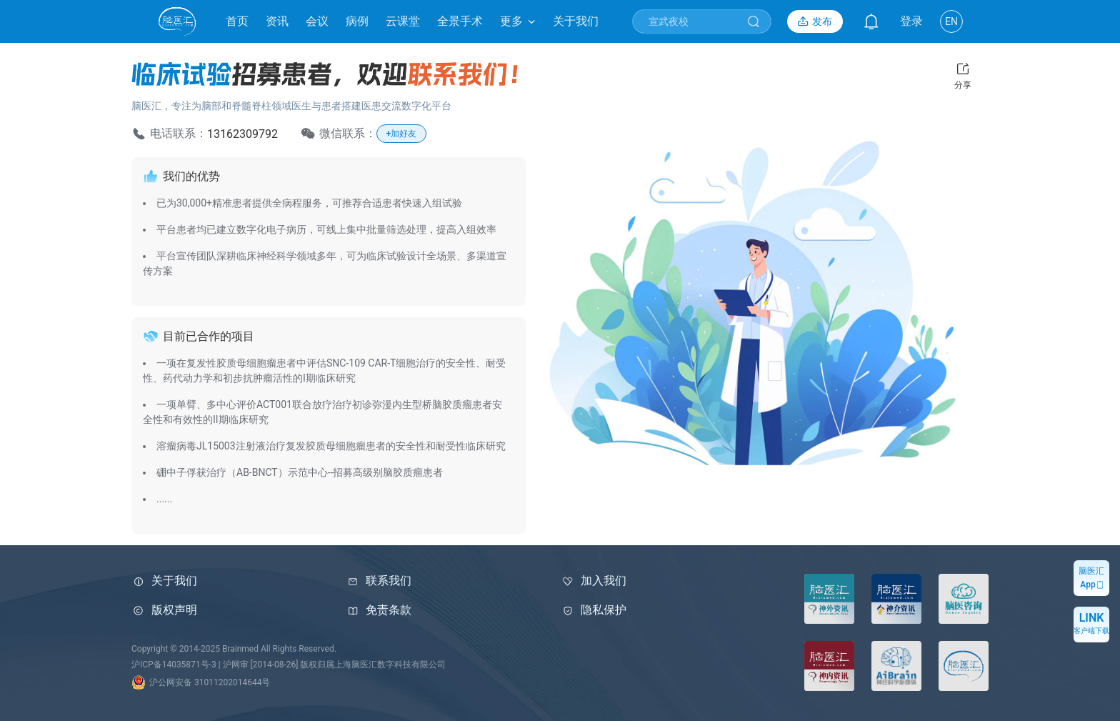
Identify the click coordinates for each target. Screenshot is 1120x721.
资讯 (277, 21)
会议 (317, 21)
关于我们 (576, 21)
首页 (237, 21)
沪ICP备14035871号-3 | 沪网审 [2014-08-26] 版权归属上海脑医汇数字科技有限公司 (288, 665)
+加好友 (401, 134)
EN (951, 21)
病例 (357, 21)
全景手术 (460, 21)
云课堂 (403, 21)
